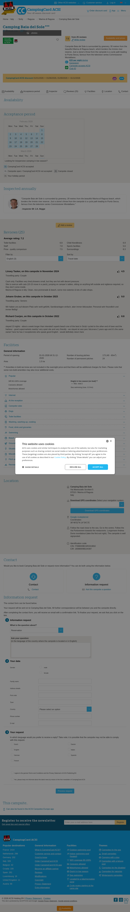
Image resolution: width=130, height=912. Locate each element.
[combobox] (107, 441)
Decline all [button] (75, 467)
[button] (30, 467)
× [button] (111, 441)
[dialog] (65, 456)
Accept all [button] (98, 467)
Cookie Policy (60, 457)
